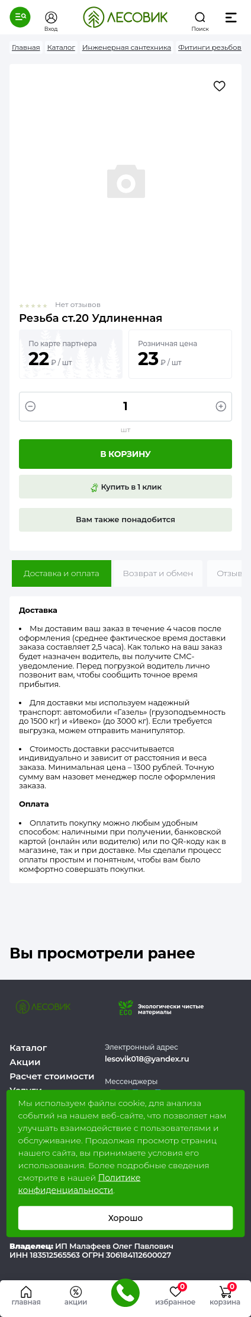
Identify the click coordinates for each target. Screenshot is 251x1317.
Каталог (28, 1047)
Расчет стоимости (52, 1076)
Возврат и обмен (158, 573)
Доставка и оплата (61, 573)
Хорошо (125, 1218)
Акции (24, 1061)
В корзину (125, 454)
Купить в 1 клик (125, 487)
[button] (20, 17)
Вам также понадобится (125, 519)
